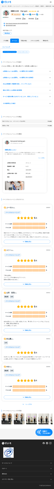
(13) (38, 11)
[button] (10, 52)
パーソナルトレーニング (10, 51)
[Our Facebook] (43, 443)
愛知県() (7, 33)
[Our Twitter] (47, 443)
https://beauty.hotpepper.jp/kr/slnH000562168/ (17, 23)
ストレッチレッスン (23, 52)
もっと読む (41, 158)
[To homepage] (6, 2)
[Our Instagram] (50, 443)
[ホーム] (6, 443)
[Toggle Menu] (50, 2)
